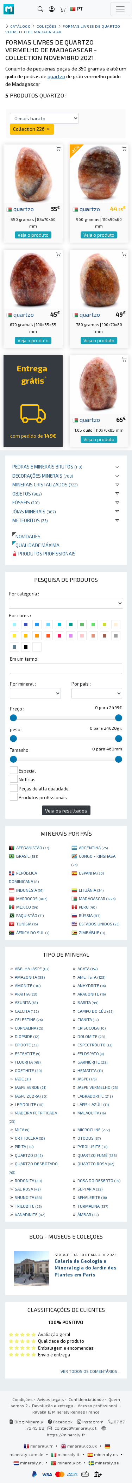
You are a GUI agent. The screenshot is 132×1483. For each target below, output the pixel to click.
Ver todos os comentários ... (91, 1371)
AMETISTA (91, 977)
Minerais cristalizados (45, 484)
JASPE (86, 1078)
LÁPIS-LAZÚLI (93, 1104)
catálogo (20, 26)
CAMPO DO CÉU (95, 1011)
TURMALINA (92, 1206)
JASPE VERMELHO (97, 1087)
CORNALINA (29, 1027)
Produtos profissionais (44, 554)
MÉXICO (27, 906)
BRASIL (27, 856)
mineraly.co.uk (79, 1445)
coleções (47, 26)
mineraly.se (103, 1462)
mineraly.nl (28, 1462)
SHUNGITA (28, 1197)
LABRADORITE (95, 1095)
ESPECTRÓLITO (94, 1044)
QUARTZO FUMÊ (97, 1155)
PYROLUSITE (92, 1146)
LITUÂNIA (91, 890)
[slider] (13, 717)
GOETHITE (28, 1070)
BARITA (87, 1002)
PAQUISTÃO (30, 915)
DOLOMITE (91, 1036)
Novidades (26, 536)
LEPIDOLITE (29, 1104)
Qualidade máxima (35, 545)
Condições (22, 1399)
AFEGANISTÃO (32, 847)
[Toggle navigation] (120, 9)
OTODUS (89, 1137)
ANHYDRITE (91, 985)
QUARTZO (29, 1155)
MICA (22, 1129)
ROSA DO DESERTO (98, 1180)
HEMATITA (90, 1070)
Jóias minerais (34, 511)
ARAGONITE (91, 993)
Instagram (90, 1421)
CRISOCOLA (91, 1027)
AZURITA (26, 1002)
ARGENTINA (93, 847)
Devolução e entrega (52, 1405)
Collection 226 (32, 129)
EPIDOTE (26, 1044)
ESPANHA (91, 872)
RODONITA (28, 1180)
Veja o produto (33, 235)
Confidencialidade (86, 1399)
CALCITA (27, 1011)
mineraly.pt (66, 1462)
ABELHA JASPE (32, 968)
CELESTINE (29, 1019)
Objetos (27, 494)
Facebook (60, 1421)
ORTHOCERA (30, 1137)
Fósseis (26, 502)
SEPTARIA (89, 1188)
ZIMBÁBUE (92, 932)
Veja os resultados (66, 811)
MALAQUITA (91, 1112)
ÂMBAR (88, 1214)
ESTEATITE (27, 1053)
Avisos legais (50, 1399)
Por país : (81, 684)
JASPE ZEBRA (31, 1095)
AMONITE (27, 985)
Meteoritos (30, 520)
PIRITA (24, 1146)
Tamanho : (20, 750)
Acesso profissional (98, 1405)
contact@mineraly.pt (75, 1427)
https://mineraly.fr (66, 1434)
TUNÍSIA (27, 923)
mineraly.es (103, 1454)
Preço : (17, 709)
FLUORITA (27, 1061)
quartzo (20, 208)
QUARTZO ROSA (95, 1163)
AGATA (87, 968)
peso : (16, 729)
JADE (23, 1078)
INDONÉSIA (29, 890)
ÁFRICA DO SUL (32, 932)
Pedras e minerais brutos (47, 467)
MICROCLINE (93, 1129)
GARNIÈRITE (92, 1061)
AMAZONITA (30, 977)
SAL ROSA (27, 1188)
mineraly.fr (39, 1445)
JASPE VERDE (30, 1087)
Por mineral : (23, 684)
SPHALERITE (92, 1197)
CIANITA (88, 1019)
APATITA (26, 993)
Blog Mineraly (26, 1421)
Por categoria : (24, 593)
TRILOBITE (28, 1206)
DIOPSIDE (27, 1036)
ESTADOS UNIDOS (99, 923)
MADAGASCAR (97, 898)
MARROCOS (31, 898)
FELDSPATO (90, 1053)
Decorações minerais (42, 476)
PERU (87, 906)
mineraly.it (66, 1454)
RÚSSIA (89, 915)
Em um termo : (24, 659)
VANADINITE (30, 1214)
